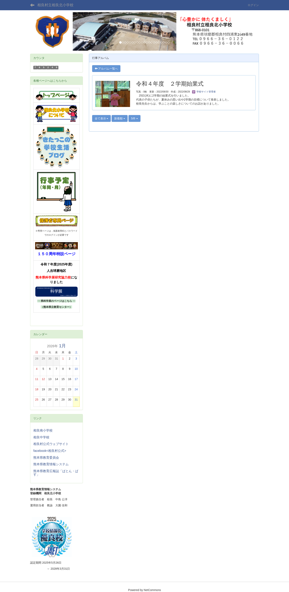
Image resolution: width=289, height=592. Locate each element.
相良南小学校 (43, 430)
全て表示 (101, 118)
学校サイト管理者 (204, 91)
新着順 (119, 118)
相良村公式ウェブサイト (51, 444)
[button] (47, 31)
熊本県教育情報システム (51, 464)
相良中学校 (41, 437)
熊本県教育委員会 (46, 457)
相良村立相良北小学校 (55, 5)
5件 (134, 118)
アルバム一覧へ (106, 68)
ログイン (253, 5)
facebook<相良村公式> (49, 450)
